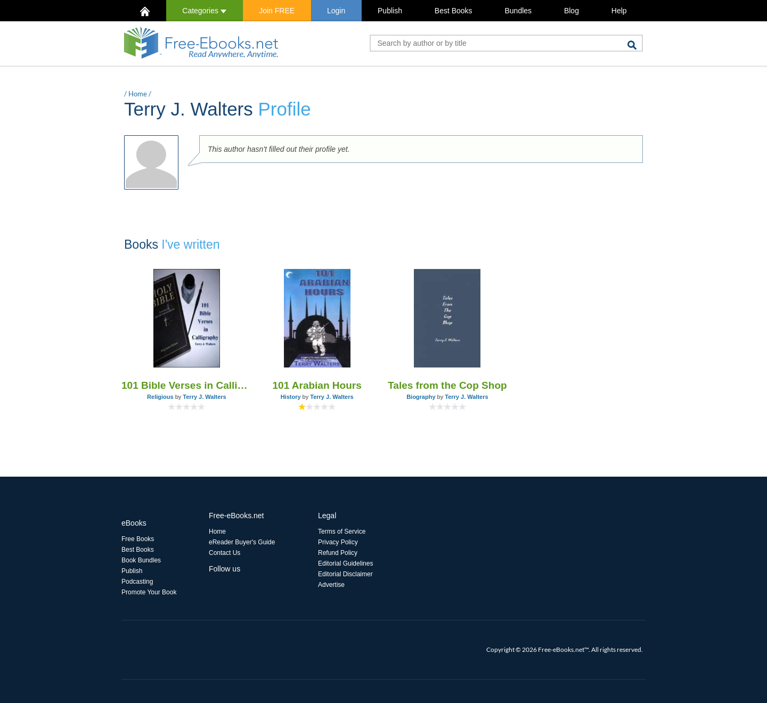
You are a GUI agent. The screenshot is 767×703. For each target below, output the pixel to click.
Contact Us (224, 553)
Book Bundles (141, 560)
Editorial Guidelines (345, 563)
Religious (160, 397)
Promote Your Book (148, 592)
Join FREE (277, 10)
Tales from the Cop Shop (447, 385)
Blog (571, 10)
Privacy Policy (338, 542)
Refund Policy (337, 553)
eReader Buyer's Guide (242, 542)
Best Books (453, 10)
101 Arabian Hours (317, 385)
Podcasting (137, 581)
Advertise (331, 584)
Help (619, 10)
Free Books (137, 539)
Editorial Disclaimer (345, 574)
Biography (420, 397)
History (291, 397)
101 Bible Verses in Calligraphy (186, 385)
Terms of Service (341, 531)
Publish (390, 10)
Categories (204, 10)
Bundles (518, 10)
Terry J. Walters (204, 397)
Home (137, 93)
